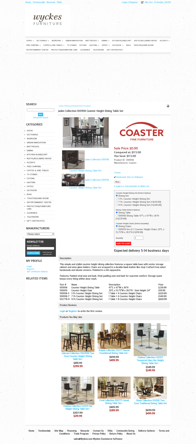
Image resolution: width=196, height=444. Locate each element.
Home (28, 2)
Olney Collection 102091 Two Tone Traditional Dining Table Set (150, 402)
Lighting (94, 45)
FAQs (59, 2)
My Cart (149, 2)
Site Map (58, 430)
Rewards (51, 2)
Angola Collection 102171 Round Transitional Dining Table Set (114, 352)
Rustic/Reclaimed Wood (145, 40)
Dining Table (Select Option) (128, 210)
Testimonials (39, 2)
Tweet (117, 172)
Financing (72, 430)
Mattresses (92, 40)
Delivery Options (146, 430)
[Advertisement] (98, 77)
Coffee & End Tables (53, 45)
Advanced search (40, 117)
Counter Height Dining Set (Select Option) (133, 193)
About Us (130, 433)
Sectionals (42, 40)
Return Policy (116, 433)
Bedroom (57, 40)
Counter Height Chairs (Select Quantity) (132, 223)
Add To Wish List (141, 186)
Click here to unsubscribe (47, 253)
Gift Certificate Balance (37, 271)
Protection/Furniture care (64, 50)
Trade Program (81, 433)
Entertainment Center (37, 50)
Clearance (85, 50)
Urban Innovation (74, 40)
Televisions (98, 50)
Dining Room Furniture (82, 106)
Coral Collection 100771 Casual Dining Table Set (114, 402)
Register (133, 2)
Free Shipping (33, 45)
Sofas (30, 40)
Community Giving (125, 430)
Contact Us (98, 430)
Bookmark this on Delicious (129, 177)
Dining (105, 40)
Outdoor (117, 45)
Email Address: (33, 245)
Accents (165, 40)
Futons (83, 45)
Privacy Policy (99, 433)
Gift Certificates (115, 50)
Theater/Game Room (143, 45)
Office (105, 45)
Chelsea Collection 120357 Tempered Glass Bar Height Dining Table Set (150, 360)
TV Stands (72, 45)
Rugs (128, 45)
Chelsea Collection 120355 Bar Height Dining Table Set (77, 407)
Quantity (119, 238)
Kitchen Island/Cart (121, 40)
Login (124, 2)
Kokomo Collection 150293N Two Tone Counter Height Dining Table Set (78, 356)
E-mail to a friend (122, 186)
